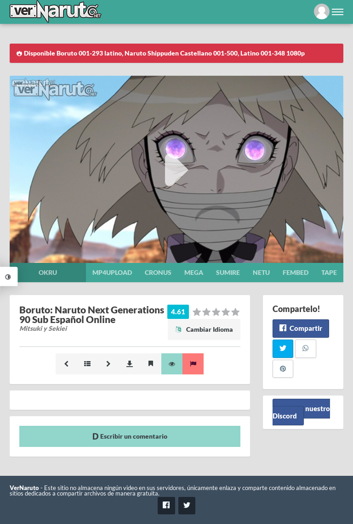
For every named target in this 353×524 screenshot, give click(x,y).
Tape (329, 272)
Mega (193, 272)
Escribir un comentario (129, 436)
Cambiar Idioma (204, 329)
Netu (261, 272)
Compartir (300, 328)
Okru (48, 272)
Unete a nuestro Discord (301, 411)
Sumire (228, 272)
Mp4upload (112, 272)
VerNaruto (24, 488)
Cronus (158, 272)
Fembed (295, 272)
